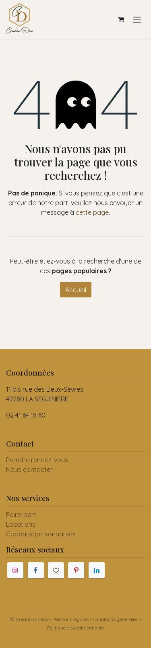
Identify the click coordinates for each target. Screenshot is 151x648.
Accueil (75, 290)
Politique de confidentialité (75, 628)
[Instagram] (15, 570)
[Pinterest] (76, 570)
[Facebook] (36, 570)
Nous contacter (29, 469)
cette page (92, 212)
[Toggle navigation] (137, 19)
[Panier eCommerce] (121, 19)
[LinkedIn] (97, 570)
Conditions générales (115, 619)
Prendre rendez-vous (37, 460)
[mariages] (56, 570)
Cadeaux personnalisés (41, 534)
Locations (20, 524)
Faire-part (21, 515)
